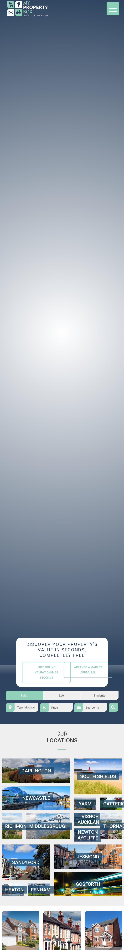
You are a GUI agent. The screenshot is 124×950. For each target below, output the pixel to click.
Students (99, 695)
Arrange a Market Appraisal (88, 670)
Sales (24, 695)
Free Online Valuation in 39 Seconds (46, 672)
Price (54, 707)
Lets (62, 695)
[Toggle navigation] (113, 8)
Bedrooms (92, 707)
